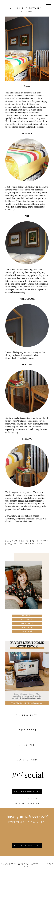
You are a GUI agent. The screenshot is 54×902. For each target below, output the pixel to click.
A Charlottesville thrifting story (24, 543)
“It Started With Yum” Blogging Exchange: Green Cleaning (26, 541)
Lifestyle (27, 745)
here (12, 519)
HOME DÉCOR (27, 730)
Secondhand (27, 760)
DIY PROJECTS (27, 715)
